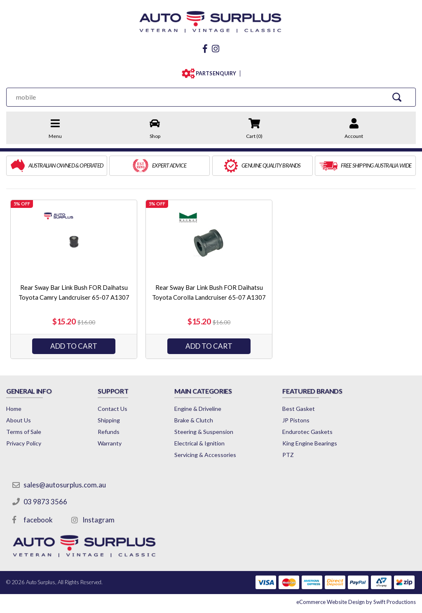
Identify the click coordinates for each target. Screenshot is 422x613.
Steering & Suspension (203, 431)
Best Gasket (298, 408)
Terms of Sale (23, 431)
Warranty (110, 443)
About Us (18, 420)
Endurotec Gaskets (307, 431)
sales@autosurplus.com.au (64, 484)
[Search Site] (397, 97)
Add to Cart (73, 346)
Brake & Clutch (193, 420)
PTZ (288, 454)
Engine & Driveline (197, 408)
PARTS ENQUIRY (214, 73)
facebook (38, 519)
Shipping (109, 420)
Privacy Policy (23, 443)
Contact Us (112, 408)
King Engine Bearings (309, 443)
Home (13, 408)
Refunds (109, 431)
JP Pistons (295, 420)
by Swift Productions (356, 602)
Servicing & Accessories (205, 454)
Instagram (98, 519)
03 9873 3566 (45, 501)
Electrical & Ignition (199, 443)
